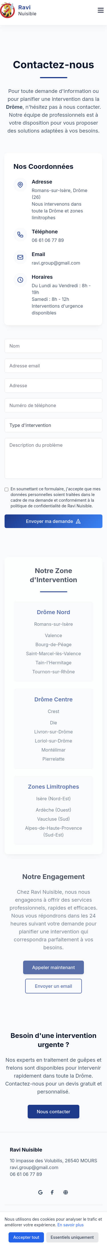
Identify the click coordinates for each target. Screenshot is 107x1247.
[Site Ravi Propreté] (66, 1192)
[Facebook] (53, 1192)
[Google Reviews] (41, 1192)
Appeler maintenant (53, 981)
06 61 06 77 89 (44, 240)
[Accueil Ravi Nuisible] (18, 10)
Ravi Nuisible (26, 1150)
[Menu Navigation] (100, 10)
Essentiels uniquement (72, 1237)
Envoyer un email (53, 1000)
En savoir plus (70, 1224)
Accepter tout (26, 1237)
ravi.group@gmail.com (52, 263)
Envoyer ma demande (53, 521)
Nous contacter (53, 1111)
